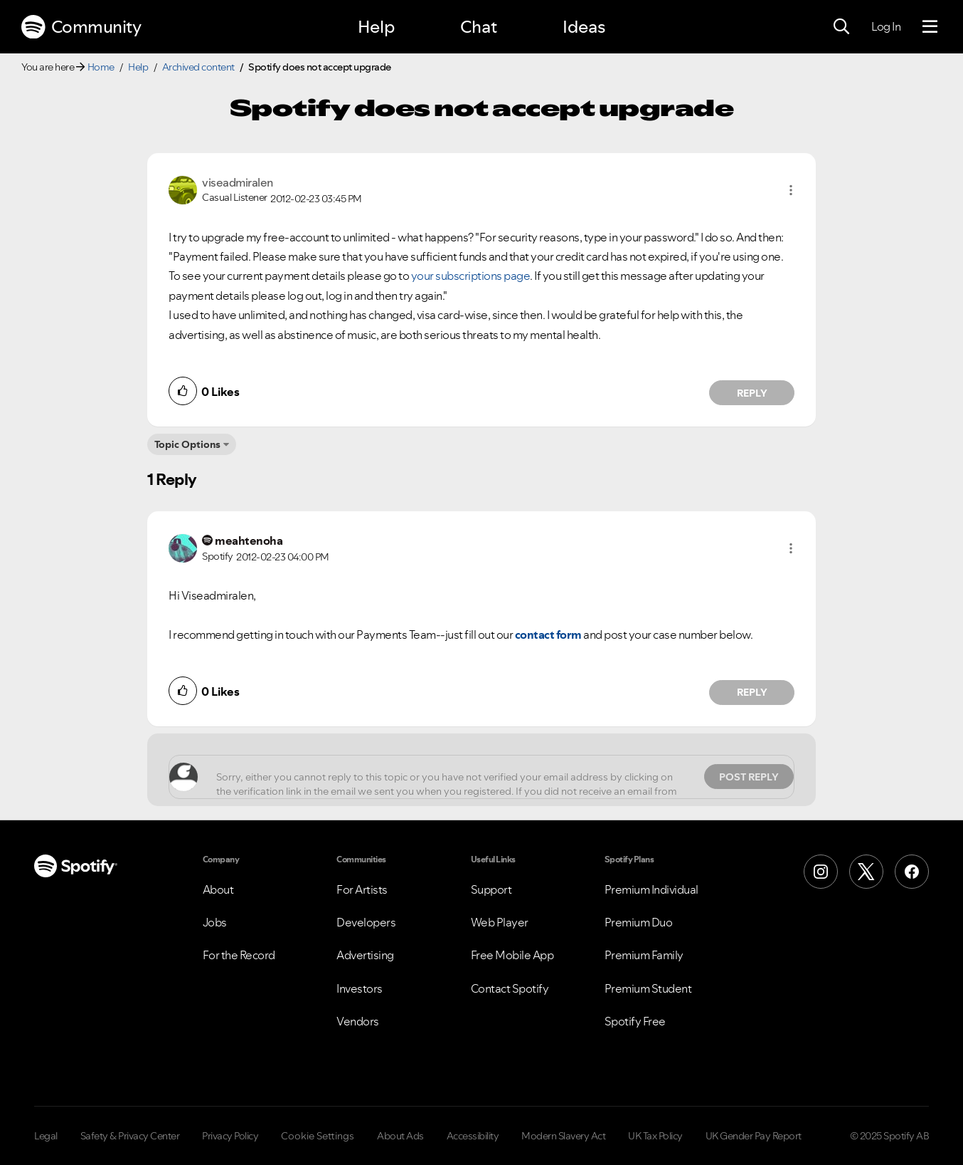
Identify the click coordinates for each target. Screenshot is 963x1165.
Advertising (365, 955)
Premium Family (644, 955)
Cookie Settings (317, 1135)
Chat (478, 26)
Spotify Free (635, 1021)
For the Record (239, 955)
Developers (365, 922)
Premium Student (648, 988)
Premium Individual (651, 889)
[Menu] (930, 27)
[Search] (841, 27)
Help (376, 26)
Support (491, 889)
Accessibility (473, 1135)
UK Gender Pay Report (754, 1135)
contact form (548, 634)
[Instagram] (821, 872)
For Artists (362, 889)
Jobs (215, 922)
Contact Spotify (510, 988)
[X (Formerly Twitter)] (866, 872)
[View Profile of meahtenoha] (248, 540)
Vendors (357, 1021)
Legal (46, 1135)
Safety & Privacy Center (130, 1135)
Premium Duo (639, 922)
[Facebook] (912, 872)
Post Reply (749, 777)
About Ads (400, 1135)
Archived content (198, 67)
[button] (791, 190)
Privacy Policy (230, 1135)
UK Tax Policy (655, 1135)
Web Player (499, 922)
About (218, 889)
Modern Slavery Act (563, 1135)
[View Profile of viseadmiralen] (237, 182)
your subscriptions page (471, 275)
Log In (885, 26)
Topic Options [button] (187, 444)
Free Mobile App (512, 955)
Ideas (584, 26)
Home (101, 67)
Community (81, 27)
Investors (359, 988)
